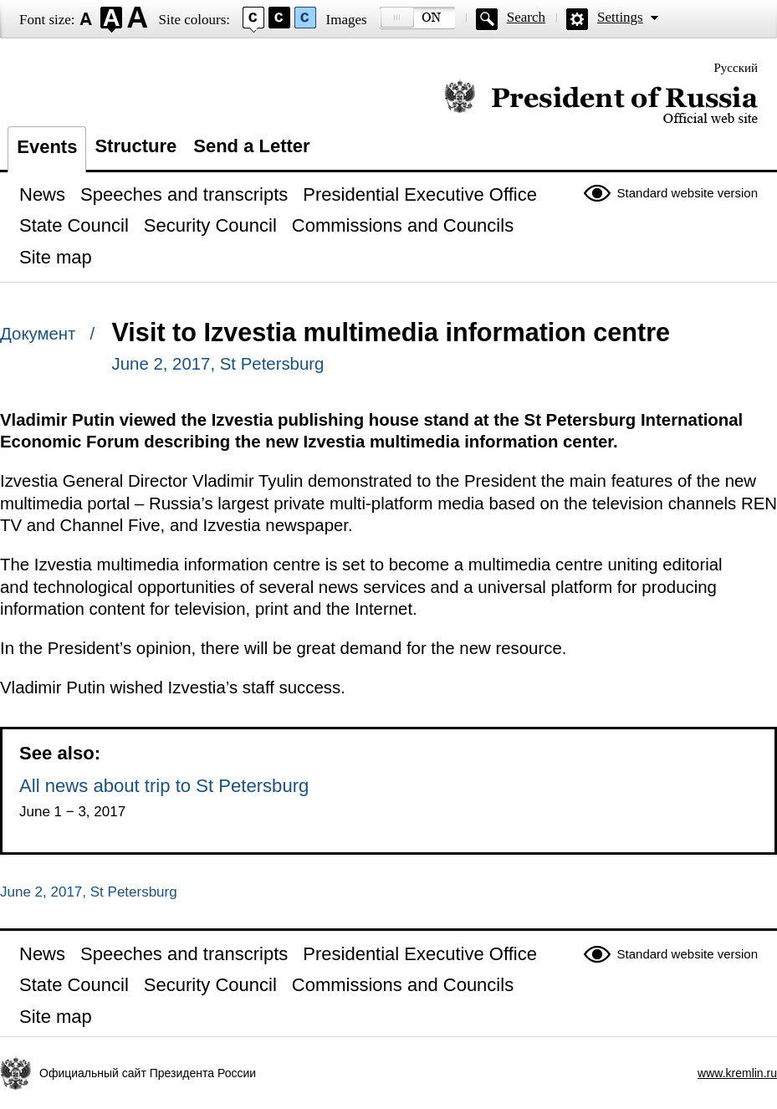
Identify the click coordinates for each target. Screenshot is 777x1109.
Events (47, 146)
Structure (135, 145)
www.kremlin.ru (737, 1073)
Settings (620, 17)
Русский (736, 67)
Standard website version (687, 193)
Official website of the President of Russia (601, 102)
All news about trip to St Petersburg (164, 785)
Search (526, 17)
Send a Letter (251, 145)
